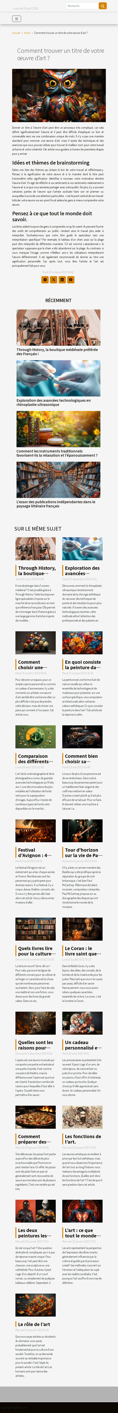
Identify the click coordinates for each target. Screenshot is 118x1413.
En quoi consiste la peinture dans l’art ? (83, 667)
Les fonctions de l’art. (83, 1139)
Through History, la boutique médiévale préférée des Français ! (57, 351)
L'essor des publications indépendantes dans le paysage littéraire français (56, 503)
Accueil (16, 33)
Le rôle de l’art (34, 1324)
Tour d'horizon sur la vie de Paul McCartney (83, 855)
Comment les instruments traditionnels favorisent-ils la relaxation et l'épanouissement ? (57, 453)
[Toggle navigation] (16, 19)
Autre (27, 33)
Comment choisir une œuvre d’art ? (33, 667)
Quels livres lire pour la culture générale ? (35, 953)
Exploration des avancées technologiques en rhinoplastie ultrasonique (54, 402)
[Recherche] (81, 5)
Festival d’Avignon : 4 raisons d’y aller (36, 855)
